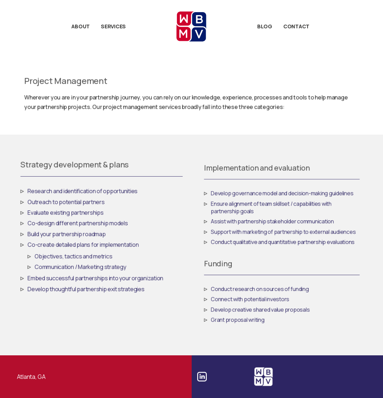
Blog (264, 26)
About (80, 26)
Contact (296, 26)
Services (113, 26)
